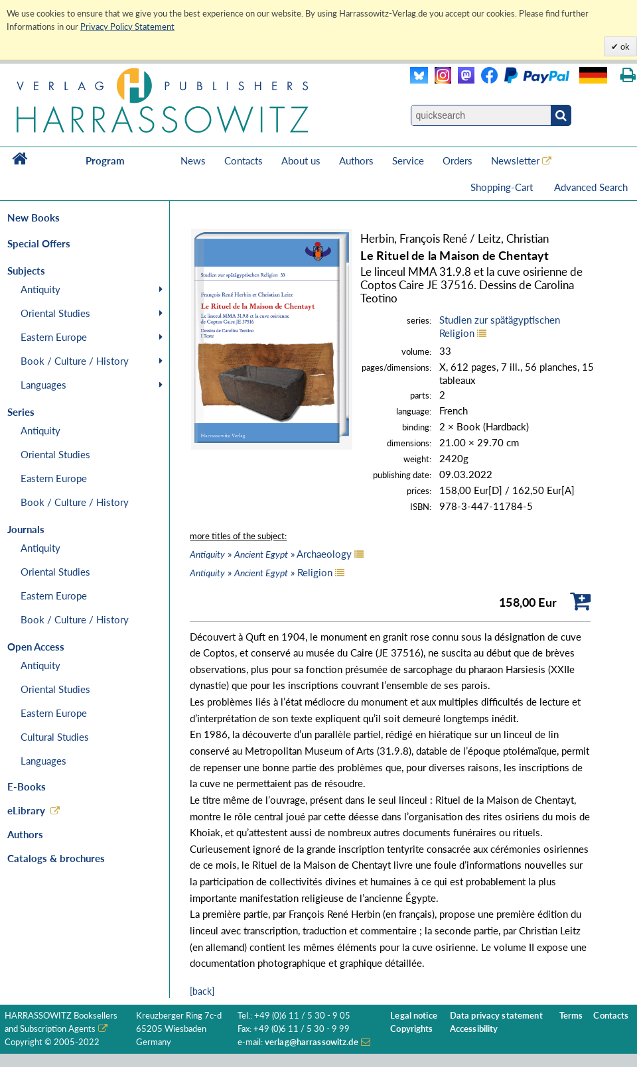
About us (300, 160)
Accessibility (474, 1029)
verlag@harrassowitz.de (311, 1042)
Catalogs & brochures (56, 858)
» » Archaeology (271, 554)
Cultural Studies (55, 737)
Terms (571, 1016)
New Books (33, 217)
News (193, 160)
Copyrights (411, 1029)
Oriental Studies (55, 313)
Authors (356, 160)
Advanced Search (591, 187)
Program (105, 160)
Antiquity (40, 289)
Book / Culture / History (75, 361)
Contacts (243, 160)
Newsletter (515, 160)
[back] (202, 991)
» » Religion (261, 572)
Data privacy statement (496, 1016)
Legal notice (413, 1016)
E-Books (26, 786)
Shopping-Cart (502, 187)
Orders (457, 160)
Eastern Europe (54, 337)
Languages (43, 385)
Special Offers (38, 243)
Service (408, 160)
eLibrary (26, 810)
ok (624, 46)
